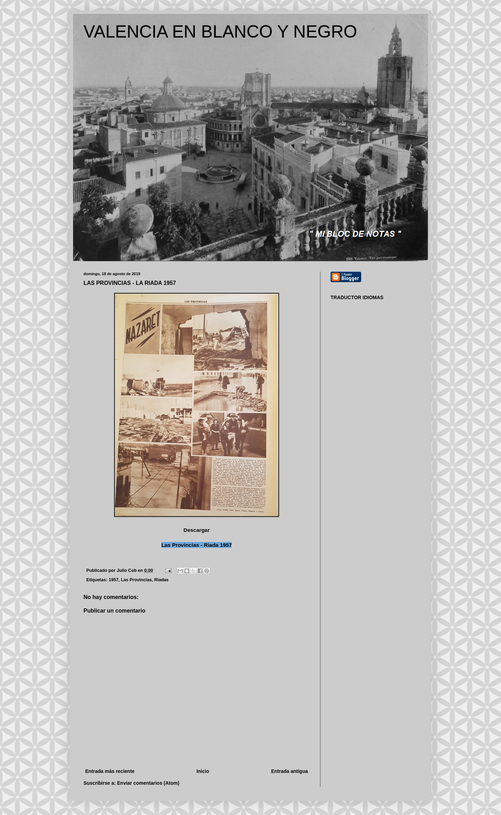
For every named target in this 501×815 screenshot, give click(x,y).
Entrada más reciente (110, 771)
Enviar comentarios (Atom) (148, 783)
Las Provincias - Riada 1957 (196, 545)
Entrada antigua (289, 771)
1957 (113, 579)
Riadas (161, 579)
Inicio (203, 771)
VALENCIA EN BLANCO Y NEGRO (220, 31)
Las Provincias (136, 579)
